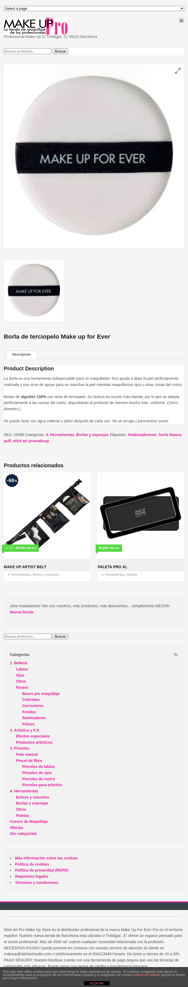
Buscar (60, 51)
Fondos (29, 712)
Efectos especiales (33, 736)
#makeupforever (142, 435)
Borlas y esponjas (92, 435)
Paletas (131, 575)
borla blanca (170, 435)
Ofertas (16, 828)
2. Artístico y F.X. (25, 730)
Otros (21, 681)
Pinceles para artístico (42, 785)
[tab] (21, 355)
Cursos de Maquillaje (29, 821)
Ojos (20, 675)
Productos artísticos (34, 742)
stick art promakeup (31, 441)
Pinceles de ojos (37, 773)
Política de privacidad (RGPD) (42, 870)
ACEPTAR (96, 983)
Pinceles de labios (38, 766)
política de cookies (146, 975)
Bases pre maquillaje (41, 693)
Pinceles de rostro (38, 779)
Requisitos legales (31, 876)
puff (7, 441)
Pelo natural (27, 754)
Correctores (32, 706)
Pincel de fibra (29, 760)
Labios (22, 669)
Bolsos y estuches (46, 575)
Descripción (21, 354)
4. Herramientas (60, 435)
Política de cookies (32, 864)
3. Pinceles (19, 748)
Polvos (28, 724)
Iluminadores (34, 718)
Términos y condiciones (36, 882)
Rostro (22, 687)
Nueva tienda (21, 612)
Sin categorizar (23, 833)
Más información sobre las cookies (46, 858)
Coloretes (31, 699)
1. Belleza (18, 663)
